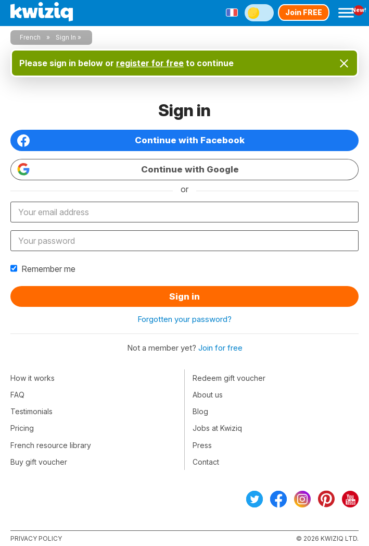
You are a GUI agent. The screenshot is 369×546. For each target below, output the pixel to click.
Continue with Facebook (131, 140)
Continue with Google (128, 169)
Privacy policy (36, 538)
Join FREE (303, 12)
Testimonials (31, 411)
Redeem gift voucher (229, 378)
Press (202, 445)
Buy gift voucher (38, 461)
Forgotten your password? (184, 319)
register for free (150, 63)
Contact (206, 461)
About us (208, 394)
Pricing (22, 428)
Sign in (184, 296)
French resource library (50, 445)
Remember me (42, 269)
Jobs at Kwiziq (217, 428)
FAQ (17, 394)
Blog (200, 411)
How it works (32, 378)
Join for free (220, 348)
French (30, 37)
